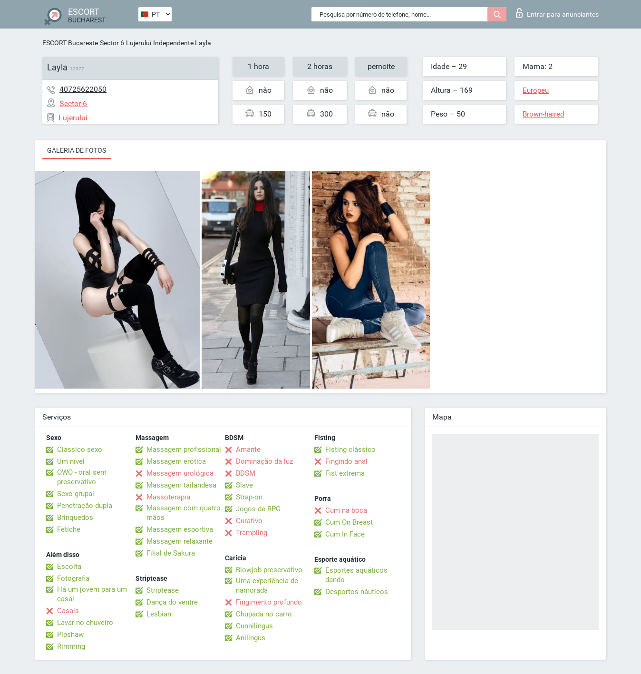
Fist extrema (345, 473)
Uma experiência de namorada (267, 585)
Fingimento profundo (269, 602)
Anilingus (250, 638)
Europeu (536, 90)
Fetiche (68, 529)
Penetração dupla (84, 505)
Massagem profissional (183, 449)
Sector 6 (112, 43)
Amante (248, 449)
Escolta (69, 566)
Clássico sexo (79, 449)
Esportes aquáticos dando (356, 575)
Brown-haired (543, 114)
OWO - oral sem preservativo (82, 477)
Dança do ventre (172, 602)
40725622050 (83, 89)
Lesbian (158, 614)
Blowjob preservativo (269, 570)
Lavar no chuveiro (85, 622)
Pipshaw (70, 634)
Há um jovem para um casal (92, 594)
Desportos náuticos (356, 591)
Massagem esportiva (179, 529)
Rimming (71, 646)
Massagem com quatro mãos (183, 513)
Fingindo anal (346, 461)
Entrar (557, 13)
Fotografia (73, 578)
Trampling (251, 532)
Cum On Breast (349, 522)
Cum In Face (345, 534)
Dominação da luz (264, 461)
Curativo (249, 521)
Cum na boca (346, 510)
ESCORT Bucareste (70, 43)
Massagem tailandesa (181, 485)
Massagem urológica (180, 473)
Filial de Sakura (170, 553)
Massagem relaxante (179, 541)
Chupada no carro (264, 614)
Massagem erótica (176, 461)
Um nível (71, 461)
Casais (68, 610)
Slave (244, 485)
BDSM (245, 473)
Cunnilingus (254, 626)
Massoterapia (168, 497)
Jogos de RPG (258, 509)
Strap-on (249, 497)
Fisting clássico (350, 449)
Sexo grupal (75, 493)
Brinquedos (75, 517)
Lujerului (138, 43)
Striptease (162, 590)
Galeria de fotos (76, 150)
